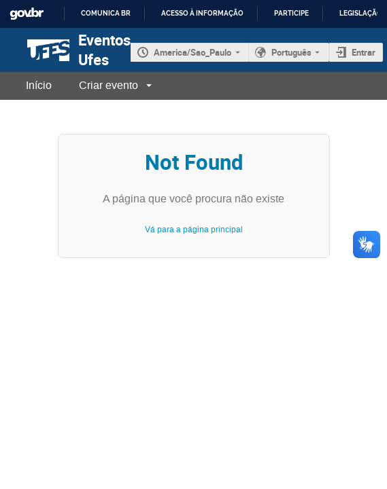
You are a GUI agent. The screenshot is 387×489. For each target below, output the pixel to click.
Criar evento (108, 85)
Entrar (363, 52)
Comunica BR (106, 13)
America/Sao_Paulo (192, 52)
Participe (291, 13)
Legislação (360, 13)
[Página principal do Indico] (34, 50)
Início (39, 85)
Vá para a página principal (194, 229)
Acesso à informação (202, 13)
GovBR (27, 13)
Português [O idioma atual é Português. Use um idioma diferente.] (291, 52)
